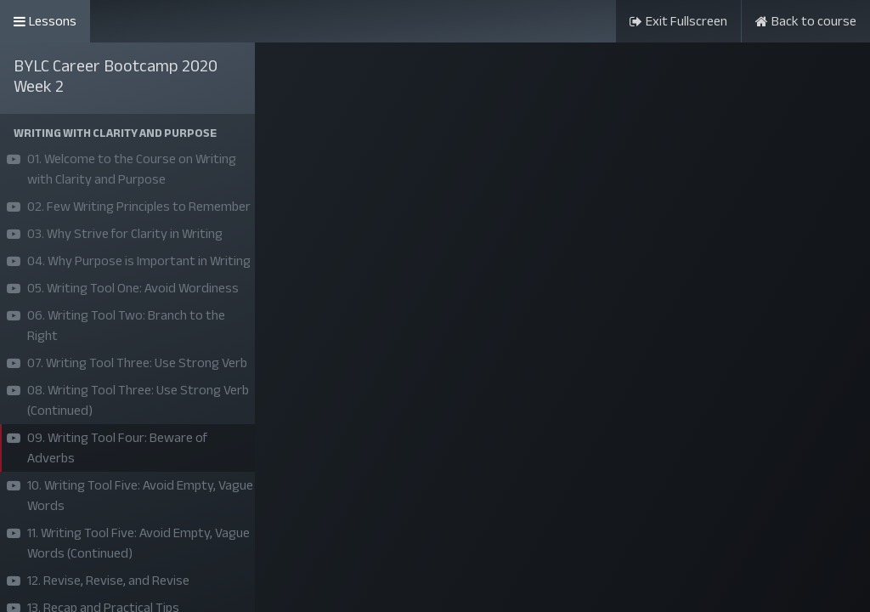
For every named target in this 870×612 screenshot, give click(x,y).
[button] (127, 133)
